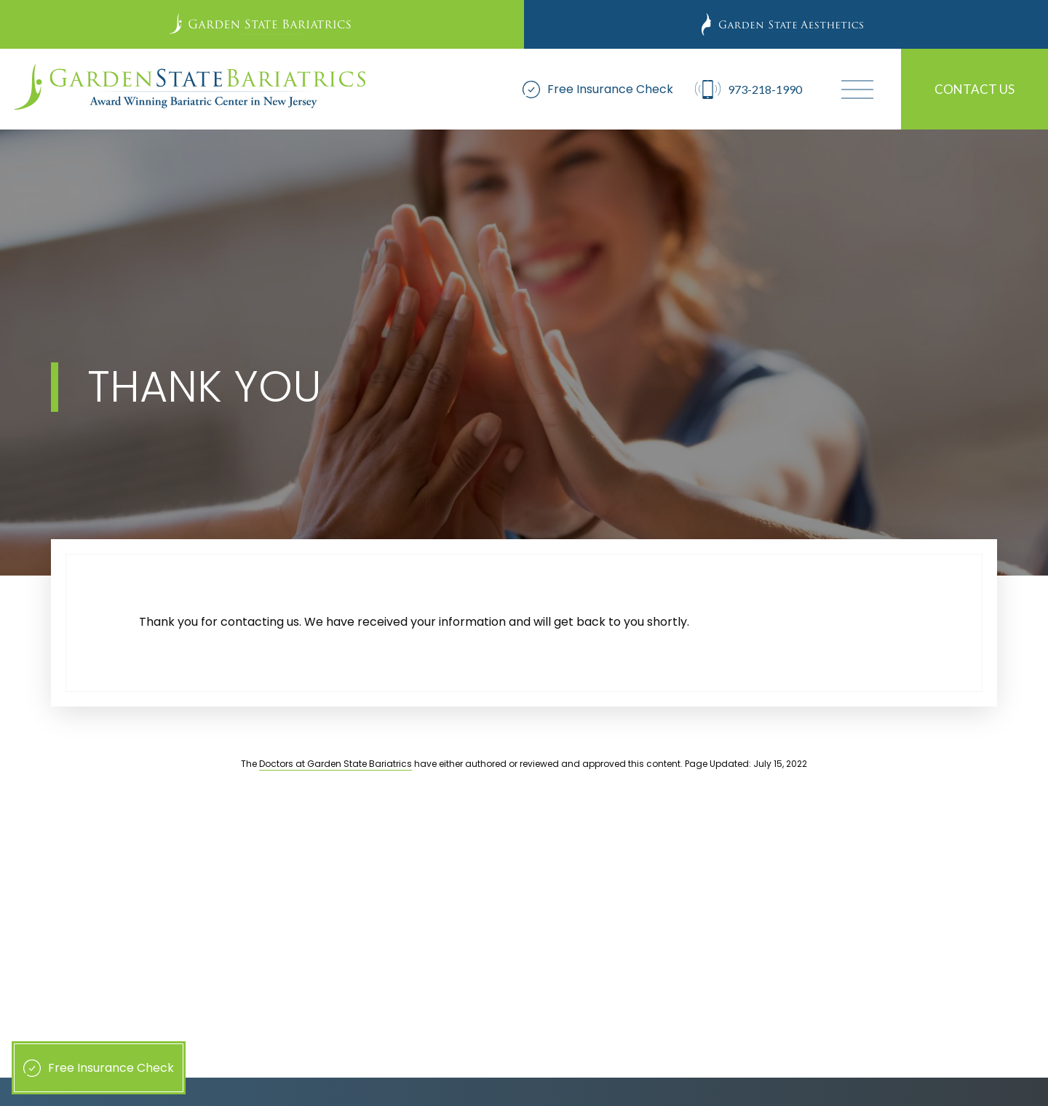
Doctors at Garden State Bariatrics (335, 763)
